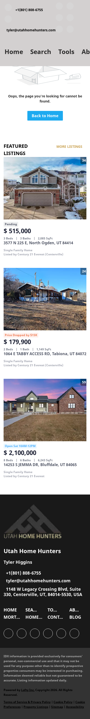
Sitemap (57, 707)
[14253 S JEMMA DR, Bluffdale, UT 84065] (45, 410)
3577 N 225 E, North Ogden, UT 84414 (38, 242)
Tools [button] (66, 51)
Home (14, 51)
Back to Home (45, 115)
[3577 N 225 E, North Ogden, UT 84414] (45, 188)
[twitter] (59, 18)
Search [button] (40, 51)
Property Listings (36, 707)
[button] (11, 611)
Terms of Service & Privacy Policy (27, 702)
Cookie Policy (63, 702)
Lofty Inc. (28, 690)
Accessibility (75, 707)
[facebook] (59, 7)
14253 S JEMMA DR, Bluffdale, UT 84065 (40, 464)
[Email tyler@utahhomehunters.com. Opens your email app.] (30, 24)
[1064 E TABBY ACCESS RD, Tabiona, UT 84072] (45, 299)
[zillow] (70, 18)
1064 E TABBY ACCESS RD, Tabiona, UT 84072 (45, 353)
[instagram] (59, 30)
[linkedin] (70, 7)
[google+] (70, 30)
